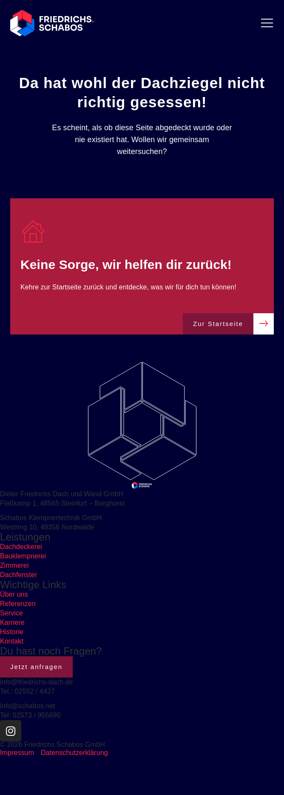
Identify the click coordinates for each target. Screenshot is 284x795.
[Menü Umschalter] (267, 23)
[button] (15, 779)
